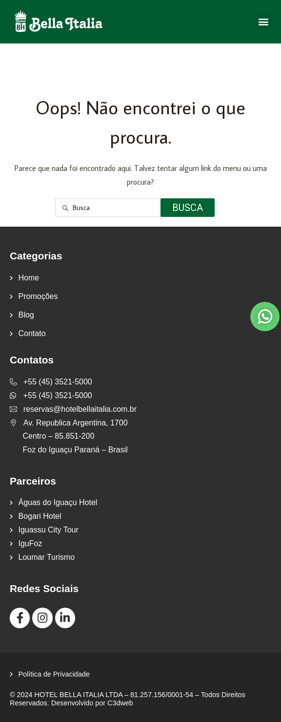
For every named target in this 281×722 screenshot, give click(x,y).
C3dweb (120, 703)
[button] (263, 22)
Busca (187, 207)
